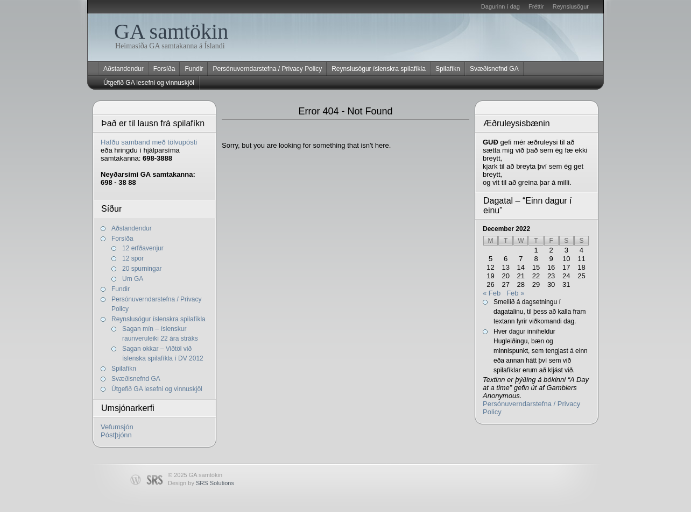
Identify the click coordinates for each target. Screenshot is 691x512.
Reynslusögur (571, 6)
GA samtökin (171, 31)
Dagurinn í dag (500, 6)
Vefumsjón (117, 427)
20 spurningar (141, 268)
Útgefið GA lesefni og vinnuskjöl (148, 82)
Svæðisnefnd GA (494, 69)
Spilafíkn (447, 69)
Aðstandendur (123, 69)
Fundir (194, 69)
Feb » (515, 293)
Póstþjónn (116, 435)
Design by (201, 483)
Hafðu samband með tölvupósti (149, 142)
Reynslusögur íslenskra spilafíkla (379, 69)
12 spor (133, 258)
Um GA (132, 279)
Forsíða (164, 69)
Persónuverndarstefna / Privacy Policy (267, 69)
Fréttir (536, 6)
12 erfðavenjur (143, 248)
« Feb (491, 293)
